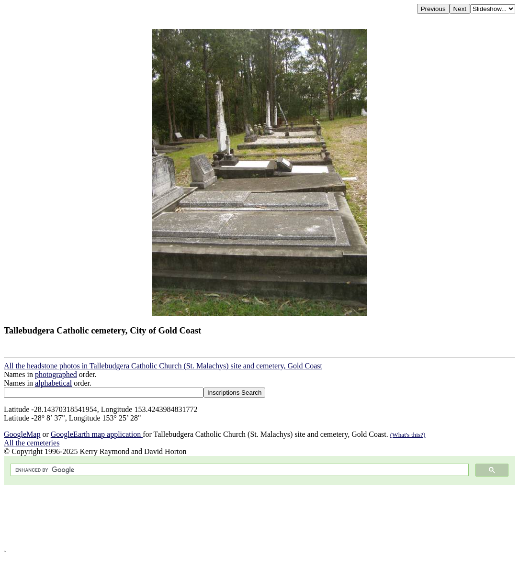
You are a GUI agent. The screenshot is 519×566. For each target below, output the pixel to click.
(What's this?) (408, 434)
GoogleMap (22, 434)
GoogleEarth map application (97, 434)
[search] (238, 470)
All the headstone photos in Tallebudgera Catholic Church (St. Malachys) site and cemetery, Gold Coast (163, 366)
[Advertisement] (259, 517)
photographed (56, 374)
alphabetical (53, 383)
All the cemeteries (31, 443)
